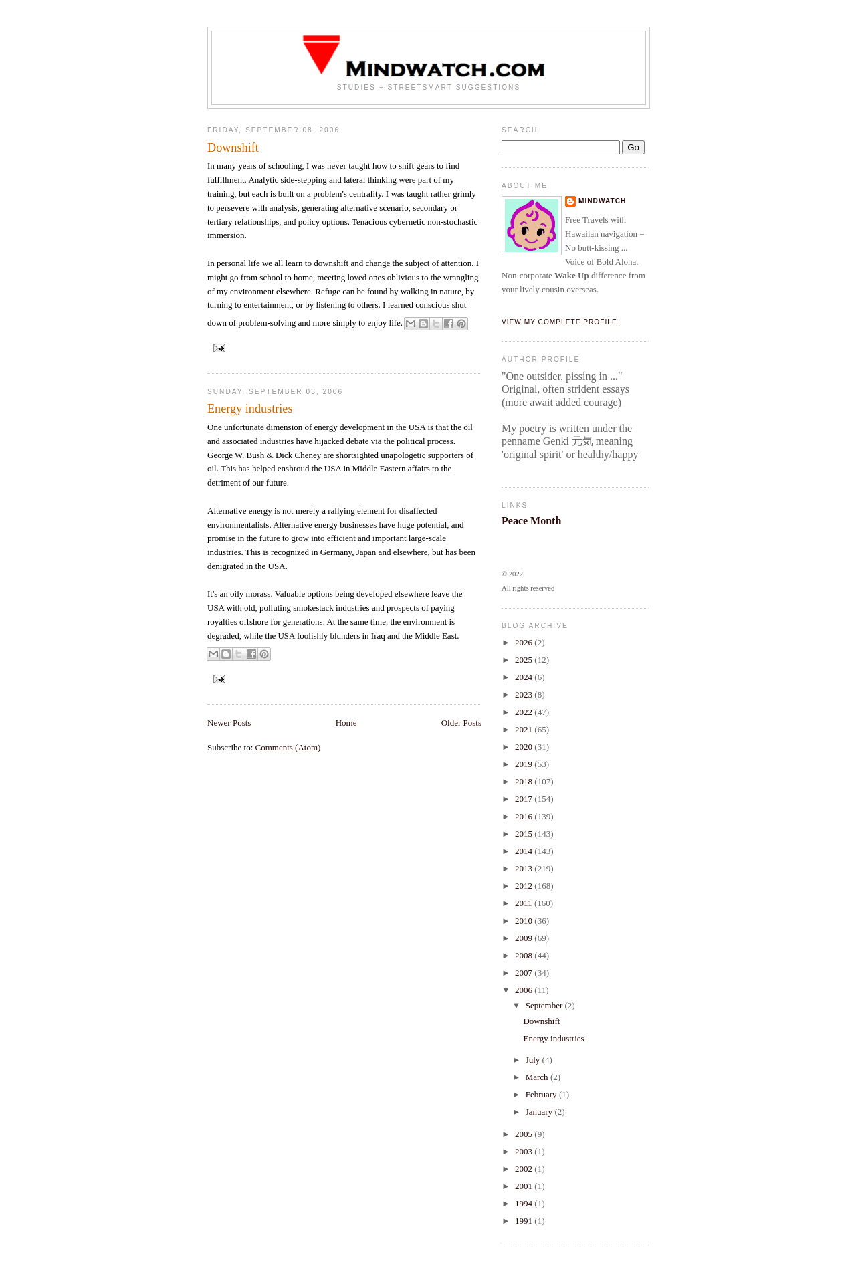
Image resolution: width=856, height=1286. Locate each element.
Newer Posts (229, 723)
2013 (524, 868)
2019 (524, 764)
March (538, 1077)
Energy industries (249, 408)
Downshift (233, 147)
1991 (524, 1221)
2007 (524, 973)
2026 (524, 642)
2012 (524, 886)
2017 (524, 799)
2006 (524, 990)
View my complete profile (559, 322)
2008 (524, 955)
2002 (524, 1169)
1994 (524, 1203)
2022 (524, 712)
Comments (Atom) (288, 747)
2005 (524, 1134)
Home (346, 723)
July (534, 1060)
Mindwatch (602, 201)
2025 (524, 660)
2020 (524, 747)
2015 (524, 834)
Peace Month (531, 520)
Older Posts (461, 723)
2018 (524, 781)
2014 (524, 851)
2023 (524, 694)
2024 (524, 677)
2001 (524, 1186)
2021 (524, 729)
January (540, 1112)
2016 (524, 816)
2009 (524, 938)
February (542, 1094)
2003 (524, 1151)
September (545, 1005)
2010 (524, 921)
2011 (524, 903)
